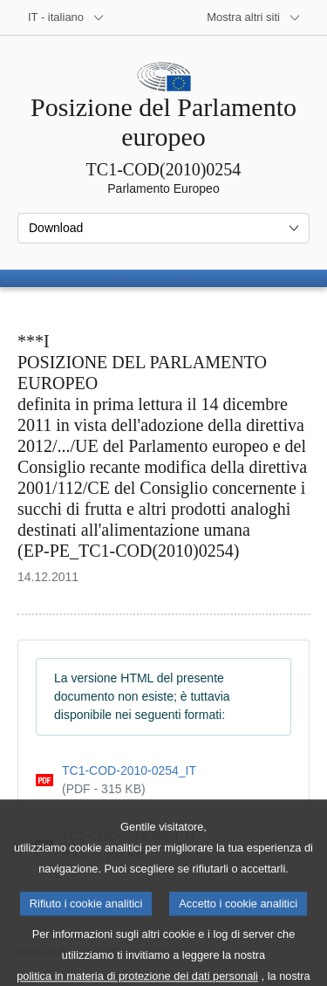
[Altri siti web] (254, 17)
